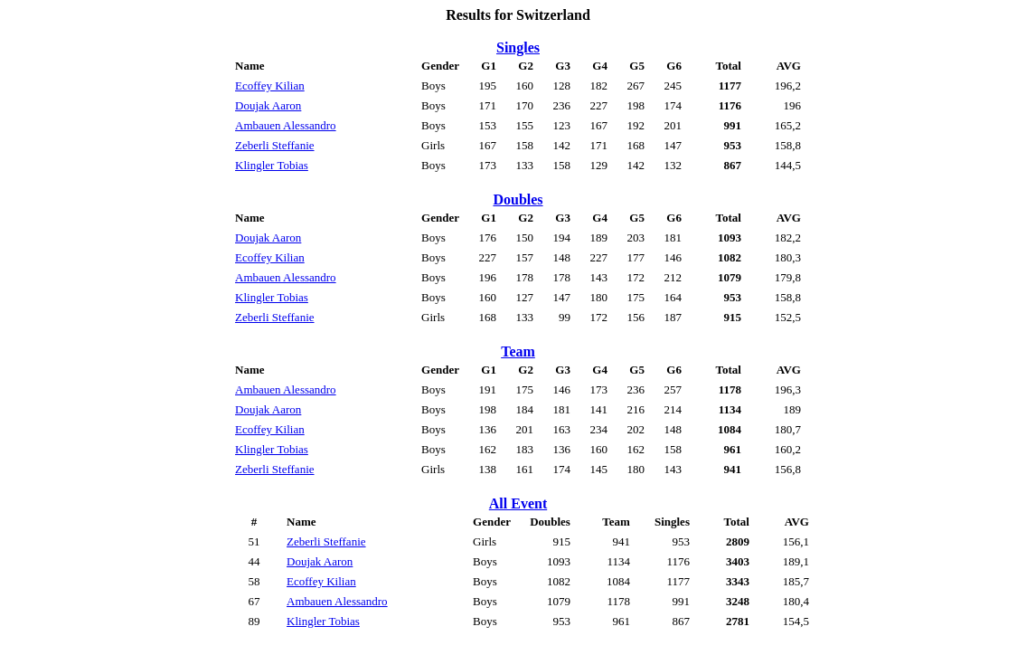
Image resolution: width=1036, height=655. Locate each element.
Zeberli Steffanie (274, 145)
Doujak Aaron (268, 105)
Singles (518, 47)
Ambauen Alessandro (285, 125)
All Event (518, 503)
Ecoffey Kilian (270, 85)
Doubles (517, 199)
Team (518, 351)
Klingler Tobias (271, 165)
